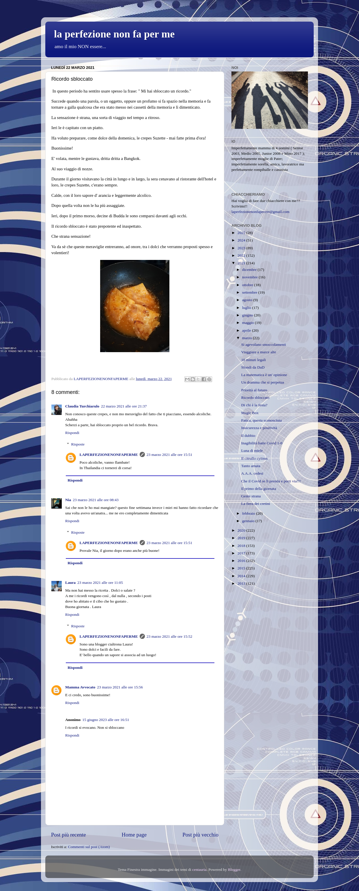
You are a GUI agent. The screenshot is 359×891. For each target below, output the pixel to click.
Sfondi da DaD (253, 367)
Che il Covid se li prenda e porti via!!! (271, 481)
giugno (248, 315)
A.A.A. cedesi (252, 473)
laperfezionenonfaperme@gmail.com (260, 211)
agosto (247, 300)
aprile (247, 330)
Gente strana (251, 496)
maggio (248, 322)
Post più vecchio (200, 835)
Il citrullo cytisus (254, 458)
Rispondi (72, 433)
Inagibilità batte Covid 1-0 (262, 443)
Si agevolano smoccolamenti (263, 344)
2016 (242, 560)
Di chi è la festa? (254, 405)
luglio (247, 307)
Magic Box (250, 413)
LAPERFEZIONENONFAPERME (109, 454)
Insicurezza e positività (259, 428)
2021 (242, 263)
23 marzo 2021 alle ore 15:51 (169, 454)
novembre (250, 277)
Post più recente (68, 835)
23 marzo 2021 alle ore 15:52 (169, 636)
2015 (242, 568)
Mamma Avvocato (80, 687)
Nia (68, 500)
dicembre (250, 269)
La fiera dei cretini (255, 503)
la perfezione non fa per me (114, 34)
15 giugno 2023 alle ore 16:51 (105, 720)
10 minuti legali (253, 360)
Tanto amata (250, 466)
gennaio (248, 521)
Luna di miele (252, 450)
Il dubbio (248, 435)
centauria (199, 869)
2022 (242, 255)
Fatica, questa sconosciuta (261, 420)
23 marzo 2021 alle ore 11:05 (100, 582)
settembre (250, 292)
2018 (242, 545)
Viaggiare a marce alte (258, 352)
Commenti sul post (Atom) (89, 847)
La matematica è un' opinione (264, 375)
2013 (242, 583)
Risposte (78, 444)
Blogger (234, 869)
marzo (247, 338)
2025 (242, 233)
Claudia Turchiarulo (82, 406)
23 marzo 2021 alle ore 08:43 (96, 500)
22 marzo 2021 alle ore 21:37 (124, 406)
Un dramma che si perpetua (262, 382)
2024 (242, 240)
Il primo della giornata (258, 488)
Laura (70, 582)
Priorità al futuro (254, 390)
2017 (242, 553)
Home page (134, 835)
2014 (242, 576)
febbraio (249, 513)
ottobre (248, 285)
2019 (242, 538)
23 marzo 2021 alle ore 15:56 (120, 687)
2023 (242, 248)
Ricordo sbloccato (255, 397)
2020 (242, 530)
